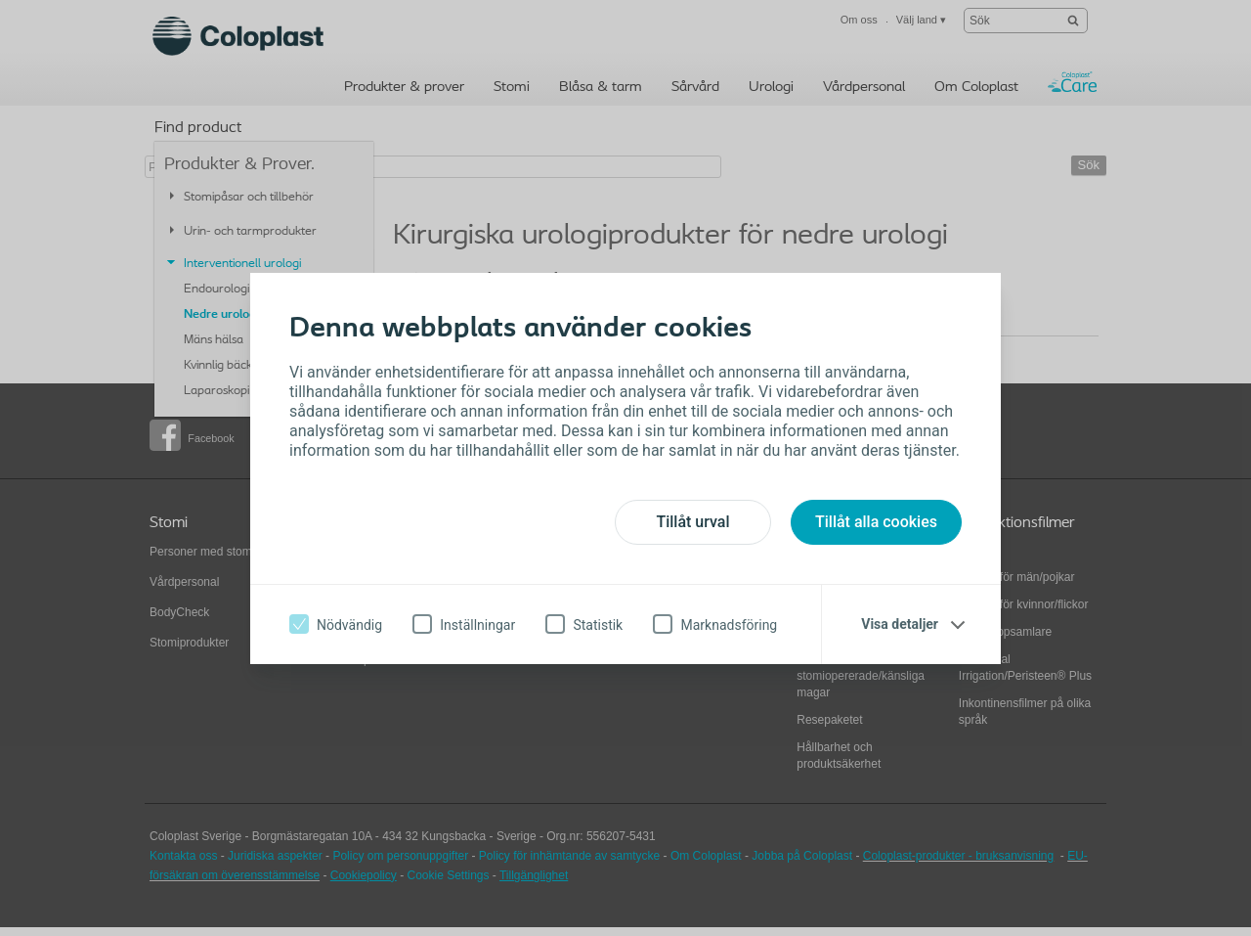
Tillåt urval (692, 522)
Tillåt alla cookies (876, 522)
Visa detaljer (899, 624)
